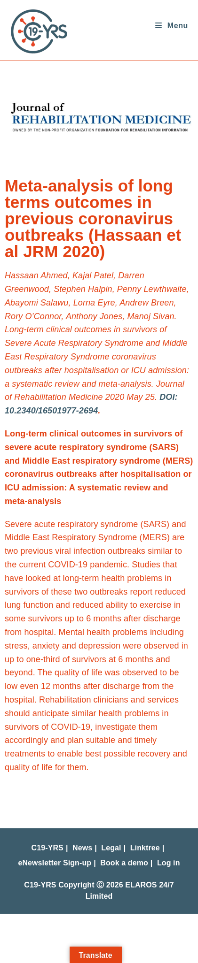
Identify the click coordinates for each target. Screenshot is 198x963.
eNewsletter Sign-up (54, 863)
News (82, 848)
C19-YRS (47, 848)
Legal (111, 848)
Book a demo (124, 863)
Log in (168, 863)
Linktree (145, 848)
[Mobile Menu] (168, 26)
